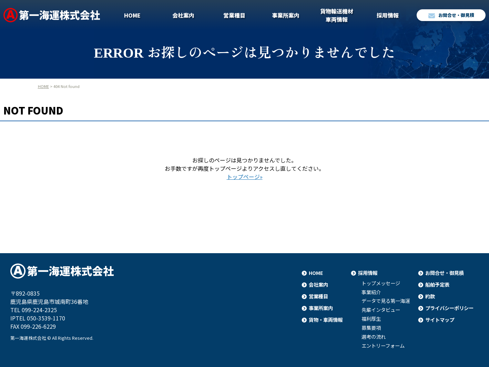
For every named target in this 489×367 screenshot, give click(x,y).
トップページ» (245, 176)
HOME (132, 15)
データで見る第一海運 (385, 301)
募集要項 (371, 327)
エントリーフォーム (383, 345)
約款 (430, 296)
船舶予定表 (437, 284)
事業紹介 (371, 292)
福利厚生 (371, 318)
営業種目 (234, 15)
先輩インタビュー (380, 310)
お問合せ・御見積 (451, 15)
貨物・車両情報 (326, 319)
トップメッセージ (380, 283)
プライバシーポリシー (449, 307)
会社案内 (183, 15)
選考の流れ (373, 336)
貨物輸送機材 (336, 15)
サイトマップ (439, 319)
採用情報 (388, 15)
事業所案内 (285, 15)
